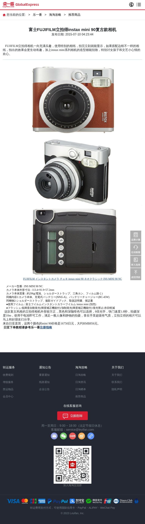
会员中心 (8, 396)
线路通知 (44, 382)
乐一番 (37, 14)
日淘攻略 (80, 374)
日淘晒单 (80, 389)
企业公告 (44, 389)
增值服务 (8, 382)
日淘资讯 (80, 382)
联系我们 (117, 382)
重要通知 (44, 374)
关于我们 (117, 374)
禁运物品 (8, 389)
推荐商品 (74, 14)
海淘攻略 (55, 14)
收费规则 (8, 374)
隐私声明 (117, 389)
